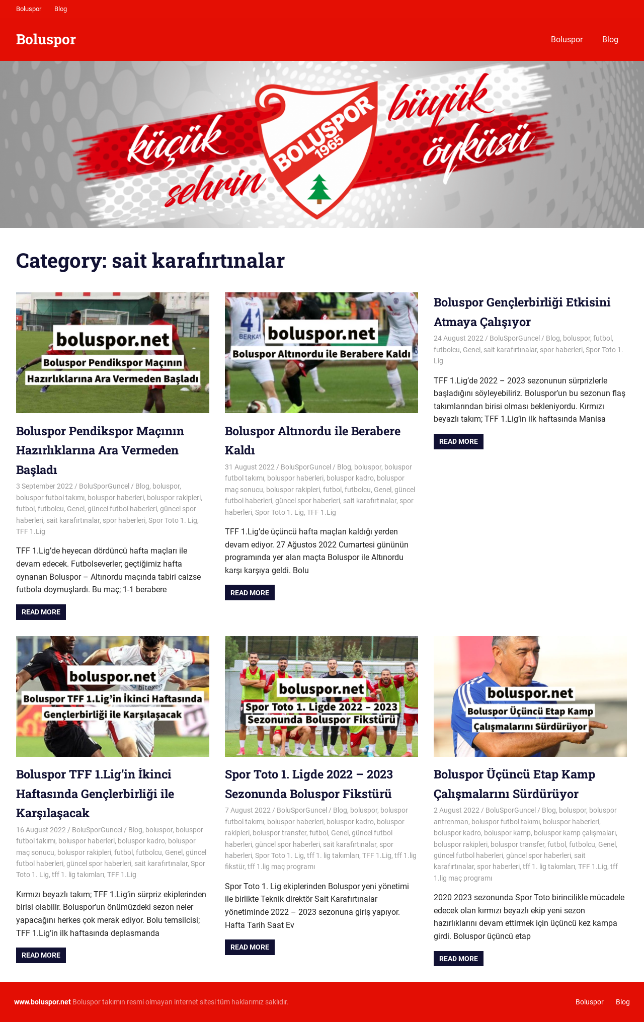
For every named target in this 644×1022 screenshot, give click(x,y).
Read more (41, 612)
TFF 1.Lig (30, 531)
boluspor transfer (279, 833)
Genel (76, 509)
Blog (60, 9)
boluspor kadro (350, 478)
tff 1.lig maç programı (281, 866)
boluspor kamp (507, 833)
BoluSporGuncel (104, 486)
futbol (25, 509)
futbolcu (51, 509)
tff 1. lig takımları (78, 875)
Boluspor (28, 9)
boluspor (166, 486)
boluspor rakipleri (174, 498)
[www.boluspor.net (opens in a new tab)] (42, 1002)
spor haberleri (124, 520)
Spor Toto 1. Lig (172, 520)
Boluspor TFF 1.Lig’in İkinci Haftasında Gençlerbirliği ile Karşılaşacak (98, 793)
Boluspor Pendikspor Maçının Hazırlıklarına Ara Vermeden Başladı (103, 450)
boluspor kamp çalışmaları (575, 833)
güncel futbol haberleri (122, 509)
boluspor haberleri (116, 498)
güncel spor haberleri (307, 501)
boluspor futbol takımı (50, 498)
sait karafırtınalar (73, 520)
